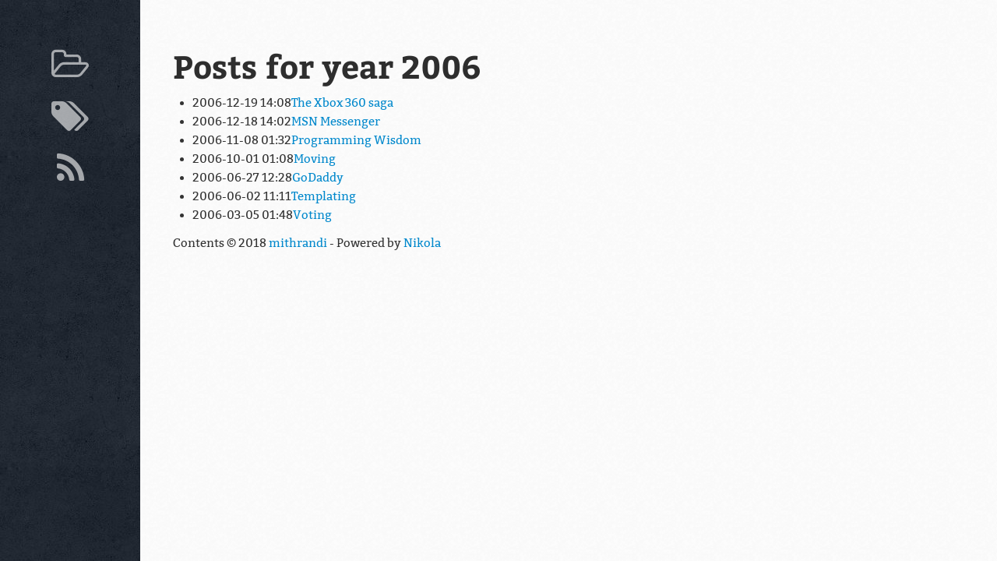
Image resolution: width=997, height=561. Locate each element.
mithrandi (298, 243)
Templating (323, 196)
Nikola (422, 243)
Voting (312, 215)
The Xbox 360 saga (342, 103)
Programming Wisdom (356, 140)
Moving (315, 159)
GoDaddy (317, 178)
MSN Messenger (335, 122)
